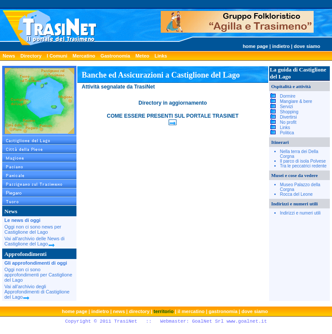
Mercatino (84, 55)
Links (161, 55)
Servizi (286, 106)
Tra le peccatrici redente (303, 166)
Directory (31, 55)
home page (255, 46)
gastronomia (223, 311)
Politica (287, 132)
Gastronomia (115, 55)
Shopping (289, 111)
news (119, 311)
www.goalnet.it (247, 321)
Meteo (142, 55)
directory (139, 311)
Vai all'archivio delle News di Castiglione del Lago (34, 241)
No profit (288, 122)
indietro (281, 46)
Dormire (288, 96)
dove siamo (307, 46)
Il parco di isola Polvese (303, 161)
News (9, 55)
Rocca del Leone (296, 194)
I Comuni (57, 55)
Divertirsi (288, 117)
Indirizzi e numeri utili (300, 213)
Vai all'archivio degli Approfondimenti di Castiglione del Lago (36, 292)
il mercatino (191, 311)
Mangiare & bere (296, 101)
